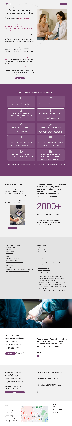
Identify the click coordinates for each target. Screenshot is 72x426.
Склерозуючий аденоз (11, 259)
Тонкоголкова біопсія (43, 251)
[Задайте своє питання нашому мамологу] (15, 391)
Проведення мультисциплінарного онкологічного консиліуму (52, 289)
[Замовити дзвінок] (61, 4)
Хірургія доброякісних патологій (45, 273)
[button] (66, 372)
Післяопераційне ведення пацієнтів (46, 279)
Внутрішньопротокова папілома (13, 257)
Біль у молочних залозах (11, 264)
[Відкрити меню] (40, 4)
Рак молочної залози (11, 246)
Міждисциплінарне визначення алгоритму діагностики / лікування (51, 264)
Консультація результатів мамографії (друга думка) (50, 261)
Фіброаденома (9, 252)
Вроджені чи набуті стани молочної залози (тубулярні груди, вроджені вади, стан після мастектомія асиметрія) (19, 269)
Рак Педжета (9, 248)
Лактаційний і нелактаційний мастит (14, 261)
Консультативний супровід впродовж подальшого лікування (52, 281)
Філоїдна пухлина (10, 254)
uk (48, 4)
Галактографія (41, 257)
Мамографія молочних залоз (44, 259)
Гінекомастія (9, 266)
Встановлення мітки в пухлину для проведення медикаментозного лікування (49, 254)
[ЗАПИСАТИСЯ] (20, 78)
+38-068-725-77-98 (29, 72)
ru (50, 4)
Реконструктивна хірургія (44, 269)
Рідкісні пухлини (10, 250)
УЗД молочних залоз (43, 246)
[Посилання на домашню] (9, 4)
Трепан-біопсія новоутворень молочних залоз (48, 249)
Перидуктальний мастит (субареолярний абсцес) (17, 263)
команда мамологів (13, 47)
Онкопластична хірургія (43, 267)
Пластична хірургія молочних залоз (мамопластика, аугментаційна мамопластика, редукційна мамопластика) (51, 276)
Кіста (7, 255)
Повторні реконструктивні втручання (47, 271)
